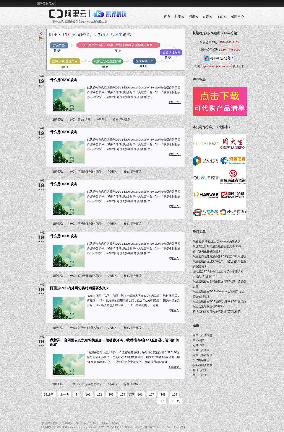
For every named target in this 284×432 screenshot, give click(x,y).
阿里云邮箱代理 (202, 355)
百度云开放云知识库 (89, 275)
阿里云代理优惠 (202, 335)
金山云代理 (200, 375)
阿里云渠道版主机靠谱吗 (208, 306)
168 (163, 394)
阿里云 (179, 16)
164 (122, 394)
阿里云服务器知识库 (89, 171)
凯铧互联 (57, 119)
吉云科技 (198, 340)
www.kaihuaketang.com (80, 427)
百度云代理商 (201, 350)
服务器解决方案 (202, 365)
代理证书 (238, 66)
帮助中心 (237, 16)
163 (111, 394)
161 (88, 394)
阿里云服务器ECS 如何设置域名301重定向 (219, 301)
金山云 (222, 16)
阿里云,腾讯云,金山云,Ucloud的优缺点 (216, 241)
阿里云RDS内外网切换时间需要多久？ (79, 288)
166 (140, 394)
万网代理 (198, 345)
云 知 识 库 (84, 119)
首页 (167, 16)
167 (151, 394)
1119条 (49, 394)
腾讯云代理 (200, 370)
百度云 (208, 16)
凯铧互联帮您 (45, 3)
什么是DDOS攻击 (63, 80)
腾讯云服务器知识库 (89, 223)
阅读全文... (175, 102)
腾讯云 (193, 16)
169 (174, 394)
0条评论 (102, 119)
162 (99, 394)
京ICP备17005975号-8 (173, 427)
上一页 (64, 394)
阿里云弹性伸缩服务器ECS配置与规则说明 (219, 256)
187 (161, 401)
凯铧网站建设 (201, 360)
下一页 (175, 401)
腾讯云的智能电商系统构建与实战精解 (216, 311)
